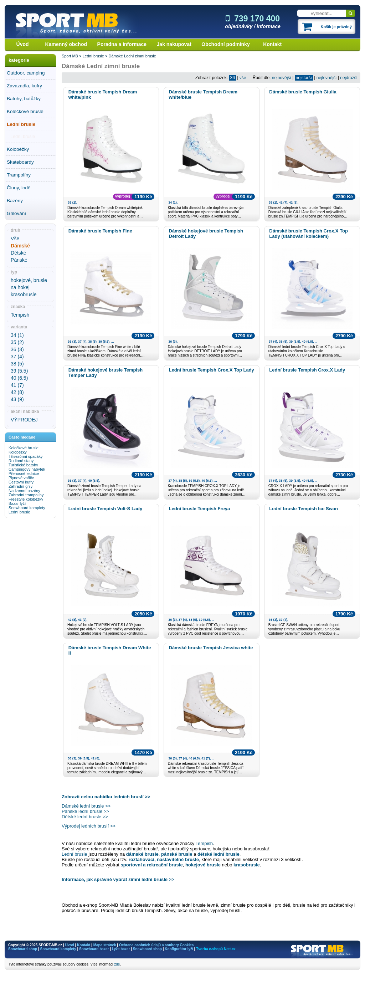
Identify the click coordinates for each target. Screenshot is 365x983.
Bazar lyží (17, 503)
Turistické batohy (23, 465)
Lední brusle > (95, 56)
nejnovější (281, 77)
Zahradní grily (20, 486)
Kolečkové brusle (25, 111)
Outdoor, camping (26, 73)
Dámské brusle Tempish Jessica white (211, 647)
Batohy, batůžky (24, 98)
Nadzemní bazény (24, 490)
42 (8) (17, 392)
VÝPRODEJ (24, 420)
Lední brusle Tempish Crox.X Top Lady (211, 370)
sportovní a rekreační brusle (152, 864)
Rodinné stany (21, 461)
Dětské (18, 253)
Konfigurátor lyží (179, 949)
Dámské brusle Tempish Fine (100, 231)
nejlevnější (327, 77)
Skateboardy (20, 162)
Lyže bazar (121, 949)
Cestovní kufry (21, 482)
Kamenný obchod (66, 44)
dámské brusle (142, 854)
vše (243, 77)
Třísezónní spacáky (25, 456)
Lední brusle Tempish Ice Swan (303, 508)
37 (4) (17, 356)
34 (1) (17, 335)
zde (117, 964)
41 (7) (17, 385)
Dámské (116, 56)
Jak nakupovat (174, 44)
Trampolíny (19, 175)
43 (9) (17, 399)
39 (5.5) (19, 371)
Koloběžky (18, 149)
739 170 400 (253, 18)
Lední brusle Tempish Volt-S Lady (105, 508)
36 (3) (17, 349)
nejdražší (349, 77)
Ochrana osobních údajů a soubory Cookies (156, 945)
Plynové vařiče (21, 478)
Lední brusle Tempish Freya (199, 508)
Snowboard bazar (94, 949)
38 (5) (17, 364)
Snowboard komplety (27, 508)
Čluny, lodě (19, 187)
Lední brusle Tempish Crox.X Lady (307, 370)
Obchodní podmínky (225, 44)
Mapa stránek (104, 945)
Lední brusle (21, 124)
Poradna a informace (122, 44)
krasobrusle (23, 294)
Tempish (20, 315)
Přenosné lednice (24, 473)
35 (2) (17, 342)
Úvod (22, 44)
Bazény (15, 200)
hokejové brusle (203, 864)
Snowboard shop (22, 949)
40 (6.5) (19, 378)
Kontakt (272, 44)
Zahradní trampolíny (26, 495)
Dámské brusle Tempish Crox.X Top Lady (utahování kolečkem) (308, 233)
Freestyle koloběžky (26, 499)
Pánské (19, 260)
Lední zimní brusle (140, 56)
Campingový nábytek (27, 469)
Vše (15, 238)
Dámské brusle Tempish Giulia (302, 91)
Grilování (16, 213)
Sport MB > (72, 56)
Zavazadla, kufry (24, 85)
